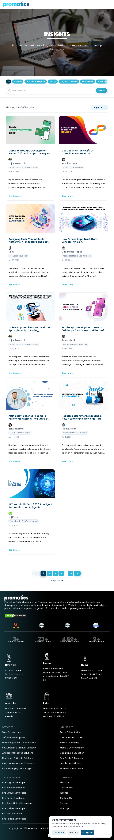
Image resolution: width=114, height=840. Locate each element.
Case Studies (66, 787)
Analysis (18, 81)
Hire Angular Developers (14, 782)
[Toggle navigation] (108, 4)
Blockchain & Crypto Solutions (17, 758)
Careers (64, 803)
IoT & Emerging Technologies (17, 768)
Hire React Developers (13, 787)
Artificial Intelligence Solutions (17, 752)
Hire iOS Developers (12, 813)
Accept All (87, 832)
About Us (64, 782)
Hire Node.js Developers (14, 818)
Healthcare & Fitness (70, 763)
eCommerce (87, 81)
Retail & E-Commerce (71, 768)
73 (70, 573)
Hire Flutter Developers (14, 798)
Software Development (14, 737)
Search (101, 90)
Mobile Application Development (19, 742)
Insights (64, 792)
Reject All (73, 832)
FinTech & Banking (69, 742)
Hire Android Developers (14, 808)
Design (53, 81)
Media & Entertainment (72, 747)
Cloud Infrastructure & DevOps (18, 763)
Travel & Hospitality (70, 732)
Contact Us (66, 798)
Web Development (12, 732)
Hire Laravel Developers (14, 792)
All (8, 81)
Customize (59, 832)
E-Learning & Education (72, 752)
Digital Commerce (69, 81)
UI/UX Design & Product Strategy (19, 747)
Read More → (15, 196)
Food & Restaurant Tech (72, 737)
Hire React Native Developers (17, 803)
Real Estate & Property (71, 758)
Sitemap (64, 808)
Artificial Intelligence (36, 81)
